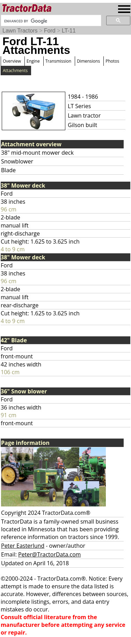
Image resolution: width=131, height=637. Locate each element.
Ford (50, 31)
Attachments (15, 71)
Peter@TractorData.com (49, 554)
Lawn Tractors (19, 31)
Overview (12, 61)
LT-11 (69, 31)
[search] (50, 21)
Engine (33, 61)
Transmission (58, 61)
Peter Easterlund (22, 546)
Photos (112, 61)
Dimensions (88, 61)
